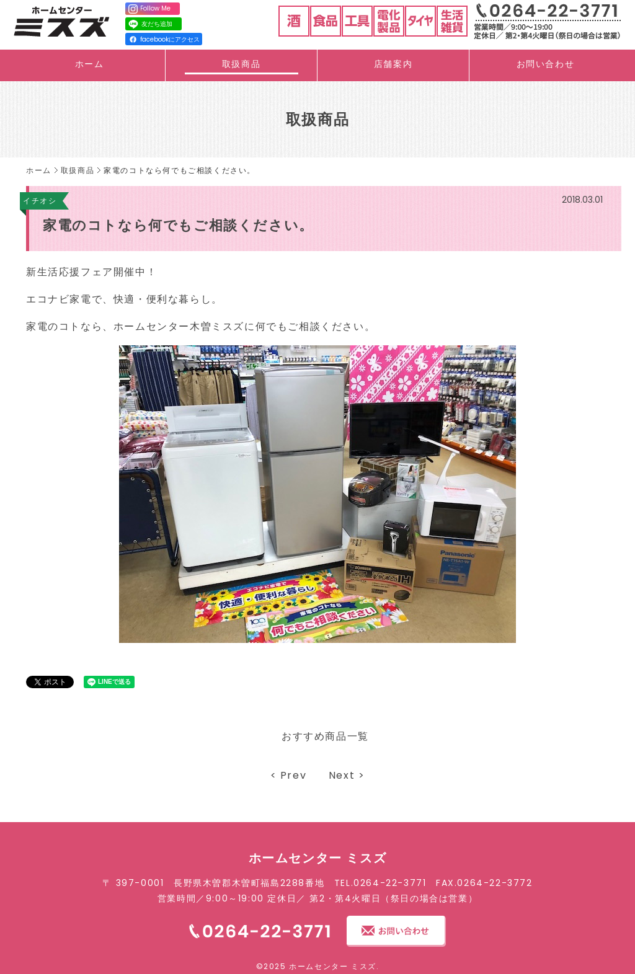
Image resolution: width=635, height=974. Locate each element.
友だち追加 (149, 24)
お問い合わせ (546, 64)
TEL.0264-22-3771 (380, 883)
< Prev (288, 775)
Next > (347, 775)
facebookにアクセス (165, 39)
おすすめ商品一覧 (325, 736)
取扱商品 (241, 64)
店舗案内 (393, 64)
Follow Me (149, 9)
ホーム (89, 64)
